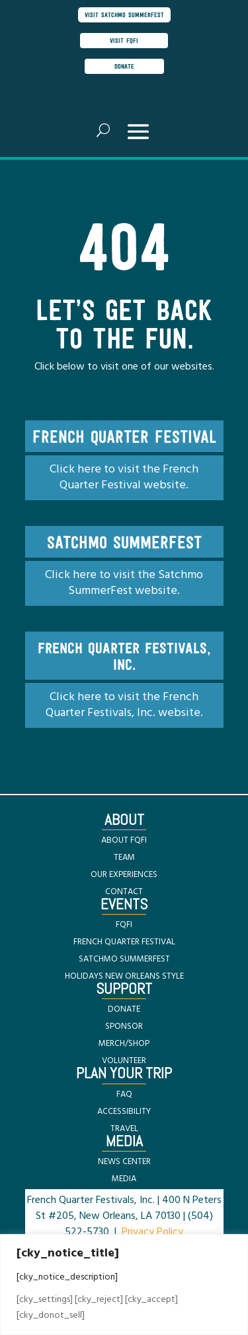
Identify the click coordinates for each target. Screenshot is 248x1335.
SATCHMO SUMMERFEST (124, 959)
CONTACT (124, 892)
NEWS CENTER (124, 1162)
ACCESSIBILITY (124, 1112)
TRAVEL (124, 1129)
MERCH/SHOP (124, 1044)
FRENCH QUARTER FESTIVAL (124, 942)
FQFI (124, 925)
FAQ (124, 1094)
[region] (124, 1284)
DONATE (124, 1009)
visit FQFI (124, 40)
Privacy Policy (152, 1232)
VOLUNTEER (124, 1061)
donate (124, 66)
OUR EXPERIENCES (124, 875)
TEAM (124, 857)
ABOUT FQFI (124, 840)
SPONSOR (124, 1026)
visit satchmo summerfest (124, 14)
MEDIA (124, 1179)
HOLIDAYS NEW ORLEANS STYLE (124, 976)
